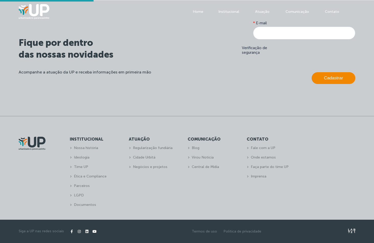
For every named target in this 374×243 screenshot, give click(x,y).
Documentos (85, 205)
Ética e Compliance (90, 176)
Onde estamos (263, 157)
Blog (195, 148)
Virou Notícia (203, 157)
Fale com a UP (263, 148)
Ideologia (81, 157)
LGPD (79, 195)
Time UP (81, 167)
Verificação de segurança (254, 50)
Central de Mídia (205, 167)
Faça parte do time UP (270, 167)
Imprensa (258, 176)
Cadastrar (333, 78)
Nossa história (86, 148)
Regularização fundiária (153, 148)
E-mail (260, 23)
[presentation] (316, 55)
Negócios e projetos (150, 167)
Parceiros (82, 186)
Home (198, 11)
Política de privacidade (242, 231)
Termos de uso (204, 231)
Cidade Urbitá (144, 157)
